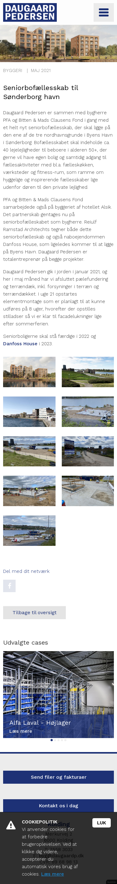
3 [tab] (58, 740)
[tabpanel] (58, 694)
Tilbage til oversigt (34, 612)
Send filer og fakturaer (58, 777)
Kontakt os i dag (58, 806)
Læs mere (52, 874)
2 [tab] (55, 740)
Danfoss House (20, 344)
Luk (101, 823)
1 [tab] (52, 740)
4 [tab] (62, 740)
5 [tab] (65, 740)
